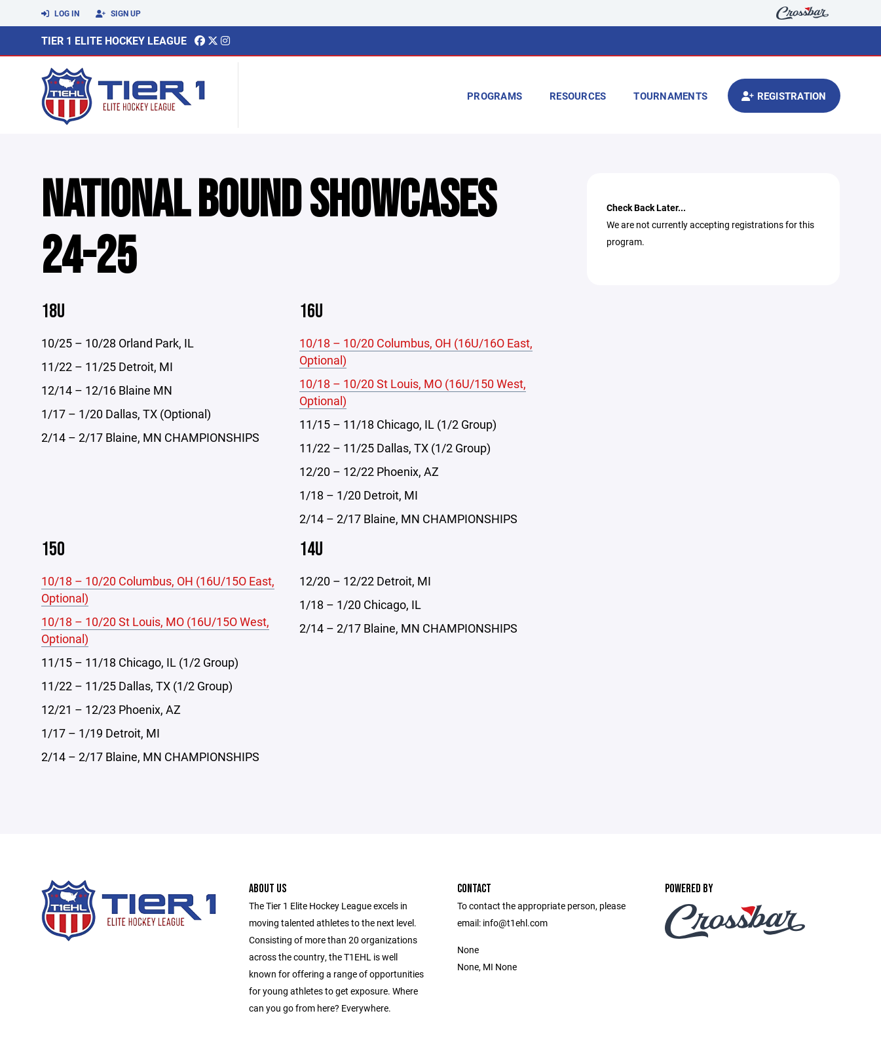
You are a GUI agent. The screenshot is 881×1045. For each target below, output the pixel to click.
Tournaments (670, 95)
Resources (578, 95)
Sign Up (118, 14)
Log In (60, 14)
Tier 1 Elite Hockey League (114, 40)
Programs (494, 95)
